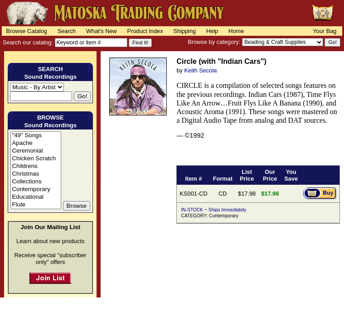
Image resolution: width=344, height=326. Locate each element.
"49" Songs (35, 135)
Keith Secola (200, 70)
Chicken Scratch (35, 159)
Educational (35, 197)
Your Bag (324, 31)
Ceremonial (35, 151)
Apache (35, 143)
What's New (101, 31)
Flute (35, 205)
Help (212, 31)
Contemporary (35, 189)
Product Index (145, 31)
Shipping (184, 31)
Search (67, 31)
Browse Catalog (26, 31)
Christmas (35, 174)
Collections (35, 182)
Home (236, 31)
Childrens (35, 166)
